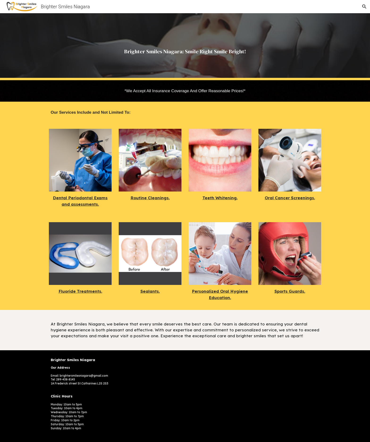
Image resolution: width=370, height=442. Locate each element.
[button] (364, 6)
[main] (185, 47)
